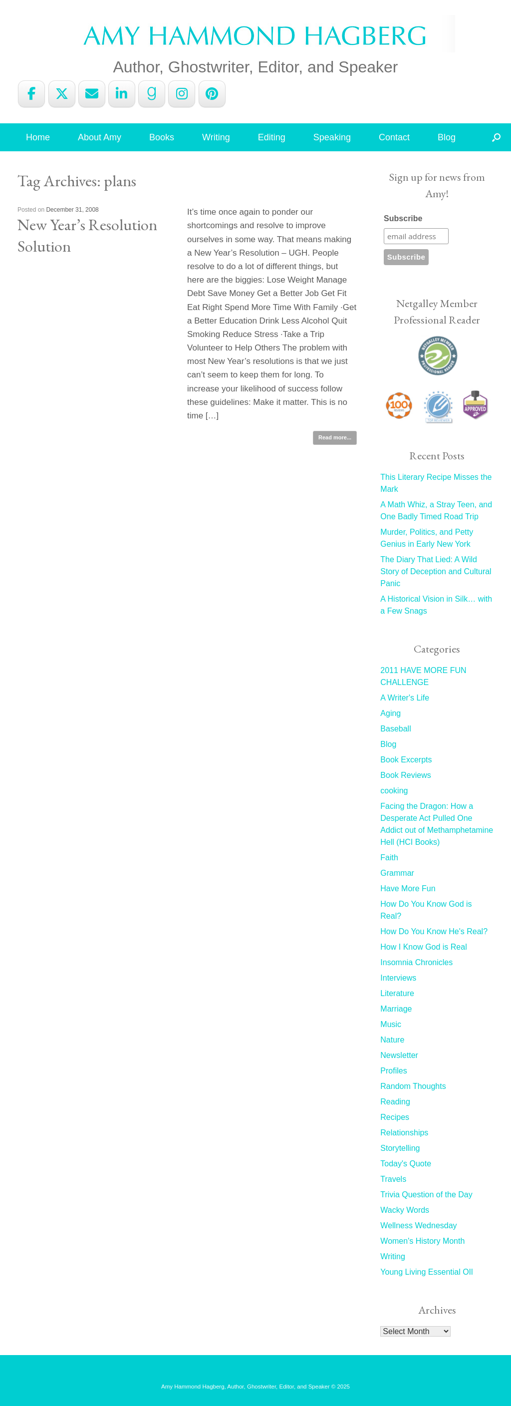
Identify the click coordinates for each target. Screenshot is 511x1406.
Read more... (334, 437)
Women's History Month (422, 1241)
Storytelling (400, 1148)
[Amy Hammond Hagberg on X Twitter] (61, 93)
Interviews (398, 978)
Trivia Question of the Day (426, 1194)
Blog (447, 137)
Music (390, 1024)
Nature (392, 1040)
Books (161, 137)
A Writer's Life (404, 698)
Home (38, 137)
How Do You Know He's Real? (434, 931)
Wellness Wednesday (418, 1225)
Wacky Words (404, 1210)
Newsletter (399, 1055)
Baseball (395, 728)
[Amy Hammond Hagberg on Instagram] (181, 93)
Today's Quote (405, 1163)
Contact (394, 137)
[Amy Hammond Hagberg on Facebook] (31, 93)
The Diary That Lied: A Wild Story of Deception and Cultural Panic (435, 571)
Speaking (332, 137)
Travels (393, 1179)
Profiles (393, 1070)
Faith (389, 857)
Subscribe (403, 218)
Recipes (394, 1117)
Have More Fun (407, 888)
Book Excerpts (406, 759)
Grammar (397, 873)
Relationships (404, 1132)
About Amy (99, 137)
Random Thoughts (413, 1086)
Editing (271, 137)
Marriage (396, 1009)
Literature (397, 993)
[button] (496, 137)
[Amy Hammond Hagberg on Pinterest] (212, 93)
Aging (390, 713)
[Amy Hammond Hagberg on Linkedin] (121, 93)
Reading (395, 1101)
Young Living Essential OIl (426, 1272)
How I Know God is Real (423, 947)
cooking (394, 790)
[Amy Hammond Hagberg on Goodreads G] (151, 93)
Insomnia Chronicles (416, 962)
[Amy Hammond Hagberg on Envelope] (91, 93)
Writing (216, 137)
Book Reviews (405, 775)
